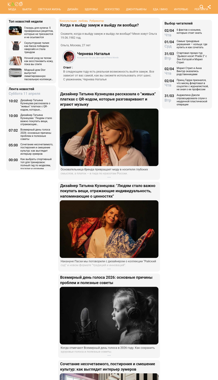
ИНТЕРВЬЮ (181, 9)
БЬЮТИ (27, 9)
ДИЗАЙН (72, 9)
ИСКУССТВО (112, 9)
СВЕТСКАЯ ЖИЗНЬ (49, 9)
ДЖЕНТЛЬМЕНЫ (136, 9)
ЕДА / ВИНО (160, 9)
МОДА (12, 9)
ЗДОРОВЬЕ (91, 9)
